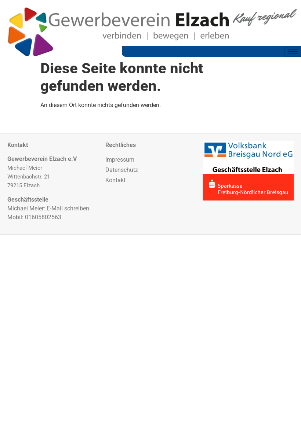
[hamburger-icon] (292, 51)
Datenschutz (121, 169)
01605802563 (43, 217)
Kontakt (115, 180)
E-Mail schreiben (68, 208)
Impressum (119, 159)
